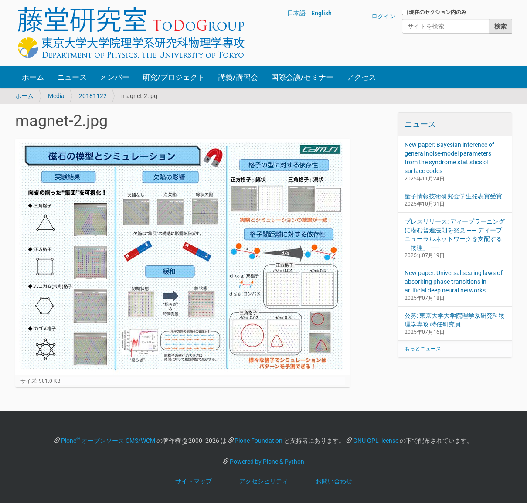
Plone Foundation (258, 440)
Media (56, 95)
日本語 (296, 13)
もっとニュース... (425, 349)
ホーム (33, 77)
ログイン (383, 16)
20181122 (93, 95)
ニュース (72, 77)
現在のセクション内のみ (437, 12)
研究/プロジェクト (174, 77)
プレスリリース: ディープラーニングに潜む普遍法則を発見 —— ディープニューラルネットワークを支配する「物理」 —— (455, 234)
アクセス (361, 77)
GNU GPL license (375, 440)
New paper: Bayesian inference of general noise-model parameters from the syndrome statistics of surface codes (449, 157)
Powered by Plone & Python (267, 461)
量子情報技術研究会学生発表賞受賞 (453, 196)
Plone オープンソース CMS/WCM (108, 440)
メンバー (114, 77)
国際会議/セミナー (302, 77)
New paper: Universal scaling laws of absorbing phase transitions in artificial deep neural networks (454, 281)
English (321, 13)
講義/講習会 (238, 77)
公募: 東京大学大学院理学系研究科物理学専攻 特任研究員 (455, 320)
